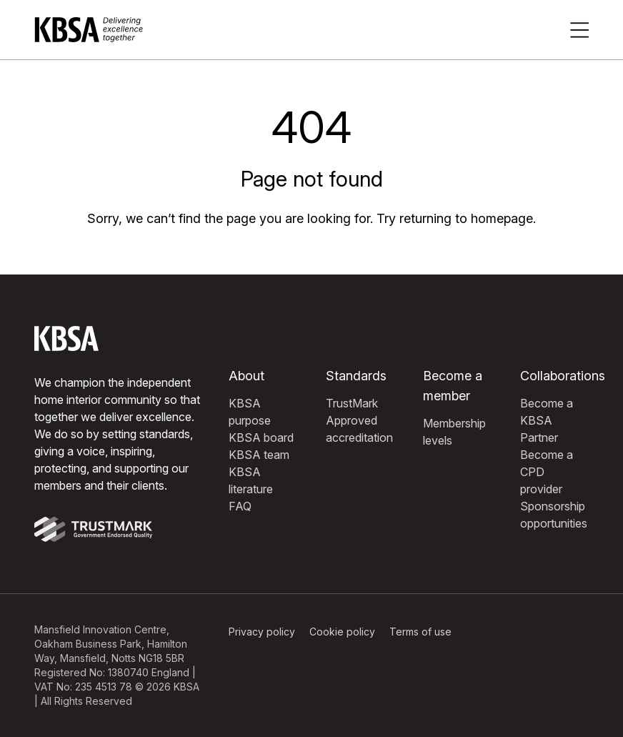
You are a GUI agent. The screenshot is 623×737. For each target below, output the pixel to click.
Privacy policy (262, 631)
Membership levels (454, 431)
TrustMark (352, 403)
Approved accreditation (359, 429)
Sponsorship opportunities (553, 514)
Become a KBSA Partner (546, 420)
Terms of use (420, 631)
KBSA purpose (250, 411)
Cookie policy (342, 631)
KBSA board (261, 437)
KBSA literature (251, 480)
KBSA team (259, 454)
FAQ (240, 506)
